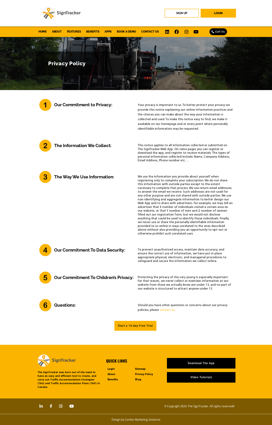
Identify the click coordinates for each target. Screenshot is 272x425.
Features (74, 31)
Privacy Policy (144, 374)
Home (42, 31)
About (57, 31)
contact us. (167, 310)
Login (111, 368)
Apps (108, 31)
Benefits (92, 31)
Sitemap (140, 368)
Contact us (150, 31)
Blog (138, 379)
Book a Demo (126, 31)
